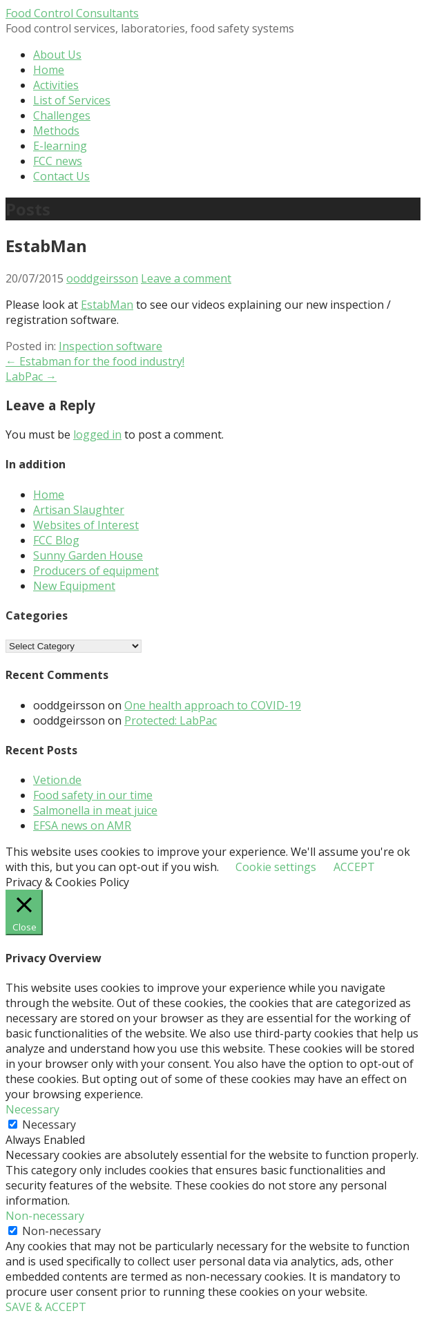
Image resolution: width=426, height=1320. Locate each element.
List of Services (71, 100)
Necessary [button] (32, 1109)
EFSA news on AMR (82, 825)
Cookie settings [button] (275, 866)
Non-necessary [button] (45, 1215)
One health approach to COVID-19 (212, 705)
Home (48, 69)
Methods (56, 130)
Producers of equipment (96, 570)
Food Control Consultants (72, 13)
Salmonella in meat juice (95, 810)
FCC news (57, 161)
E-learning (60, 145)
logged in (97, 434)
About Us (57, 54)
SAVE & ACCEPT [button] (46, 1306)
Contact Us (61, 176)
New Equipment (74, 585)
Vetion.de (57, 779)
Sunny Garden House (88, 555)
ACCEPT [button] (354, 866)
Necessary (49, 1124)
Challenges (61, 115)
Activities (56, 85)
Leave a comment (186, 278)
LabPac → (31, 376)
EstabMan (107, 304)
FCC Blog (56, 540)
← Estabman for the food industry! (95, 361)
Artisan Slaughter (78, 509)
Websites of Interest (86, 525)
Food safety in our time (93, 795)
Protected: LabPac (170, 720)
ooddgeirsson (102, 278)
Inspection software (110, 346)
